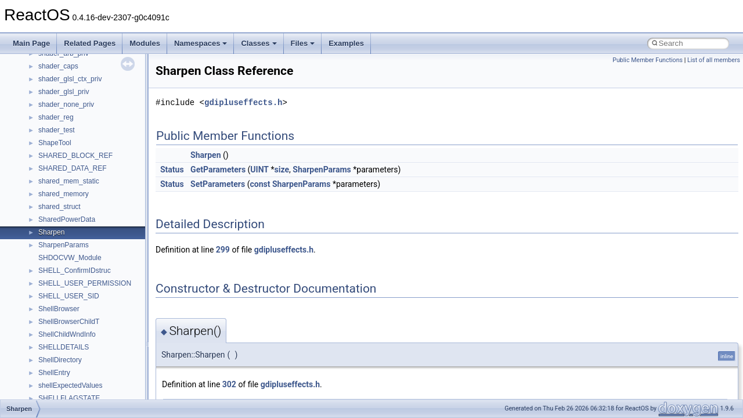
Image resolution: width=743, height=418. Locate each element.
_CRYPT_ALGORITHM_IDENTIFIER (95, 367)
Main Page (31, 43)
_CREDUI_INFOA (66, 162)
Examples (346, 43)
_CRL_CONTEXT (65, 201)
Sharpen (205, 155)
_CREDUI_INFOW (67, 175)
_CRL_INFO (57, 277)
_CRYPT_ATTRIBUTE (73, 392)
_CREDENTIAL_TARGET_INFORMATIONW (107, 111)
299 (223, 249)
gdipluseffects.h (243, 102)
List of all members (713, 60)
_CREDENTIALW (65, 137)
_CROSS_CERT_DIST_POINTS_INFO (99, 303)
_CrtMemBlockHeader (72, 341)
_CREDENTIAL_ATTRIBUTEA (85, 73)
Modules (144, 43)
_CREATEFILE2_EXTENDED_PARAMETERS (110, 60)
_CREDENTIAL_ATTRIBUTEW (86, 86)
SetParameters (217, 184)
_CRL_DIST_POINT (69, 214)
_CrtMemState (60, 354)
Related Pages (90, 43)
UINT (259, 169)
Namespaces (201, 43)
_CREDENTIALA (64, 124)
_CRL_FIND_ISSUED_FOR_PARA (92, 265)
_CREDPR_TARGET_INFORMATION (97, 150)
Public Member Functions (647, 60)
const (260, 184)
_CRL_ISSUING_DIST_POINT (86, 290)
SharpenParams (322, 169)
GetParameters (218, 169)
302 (229, 384)
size (282, 169)
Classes (258, 43)
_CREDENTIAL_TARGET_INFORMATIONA (106, 99)
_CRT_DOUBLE (63, 316)
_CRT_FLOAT (60, 329)
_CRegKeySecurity (67, 188)
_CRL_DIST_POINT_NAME (81, 226)
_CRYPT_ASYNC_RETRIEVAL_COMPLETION (112, 380)
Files (303, 43)
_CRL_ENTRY (61, 252)
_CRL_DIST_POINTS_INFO (82, 239)
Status (172, 169)
